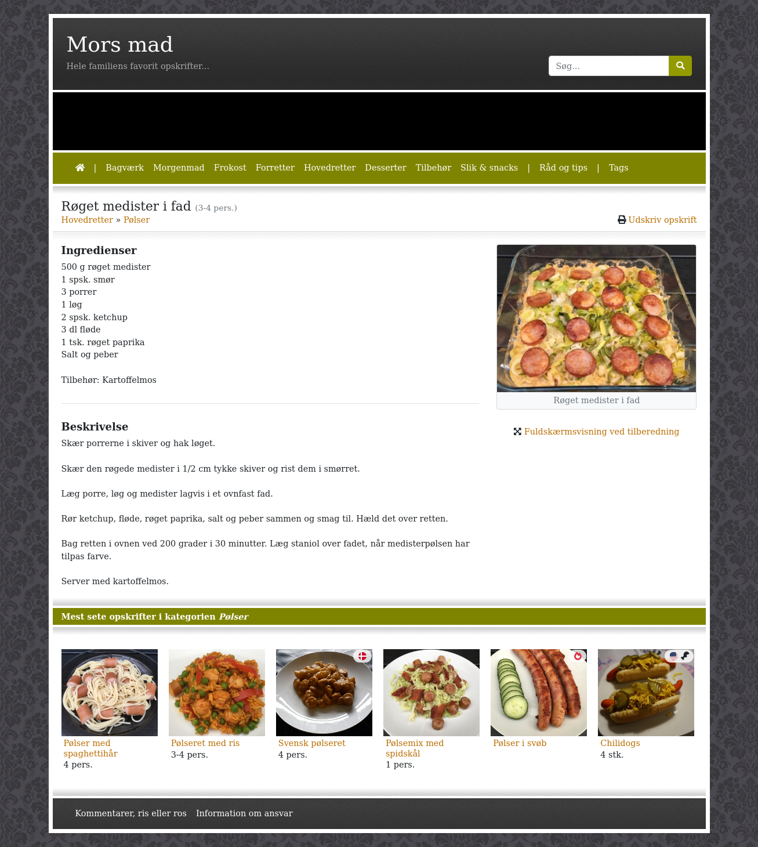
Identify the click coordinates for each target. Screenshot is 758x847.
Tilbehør (433, 167)
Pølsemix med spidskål (415, 748)
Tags (619, 167)
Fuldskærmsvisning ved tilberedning (602, 431)
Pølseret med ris (205, 743)
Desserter (385, 167)
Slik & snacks (489, 167)
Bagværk (125, 167)
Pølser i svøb (519, 743)
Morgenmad (179, 167)
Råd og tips (563, 167)
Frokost (230, 167)
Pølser (137, 220)
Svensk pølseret (312, 743)
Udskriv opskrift (662, 220)
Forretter (275, 167)
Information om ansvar (244, 813)
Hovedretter (330, 167)
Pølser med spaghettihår (91, 748)
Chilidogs (620, 743)
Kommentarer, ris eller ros (131, 813)
